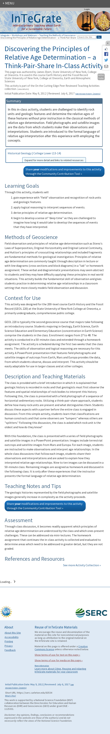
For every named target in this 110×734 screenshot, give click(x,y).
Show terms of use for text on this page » (57, 654)
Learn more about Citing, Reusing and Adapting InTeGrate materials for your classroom (60, 670)
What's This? (10, 696)
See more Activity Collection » (82, 565)
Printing (9, 641)
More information (42, 665)
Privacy (9, 645)
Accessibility (12, 637)
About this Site (13, 632)
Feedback (10, 650)
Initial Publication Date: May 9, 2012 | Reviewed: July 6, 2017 (39, 686)
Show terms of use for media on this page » (59, 660)
